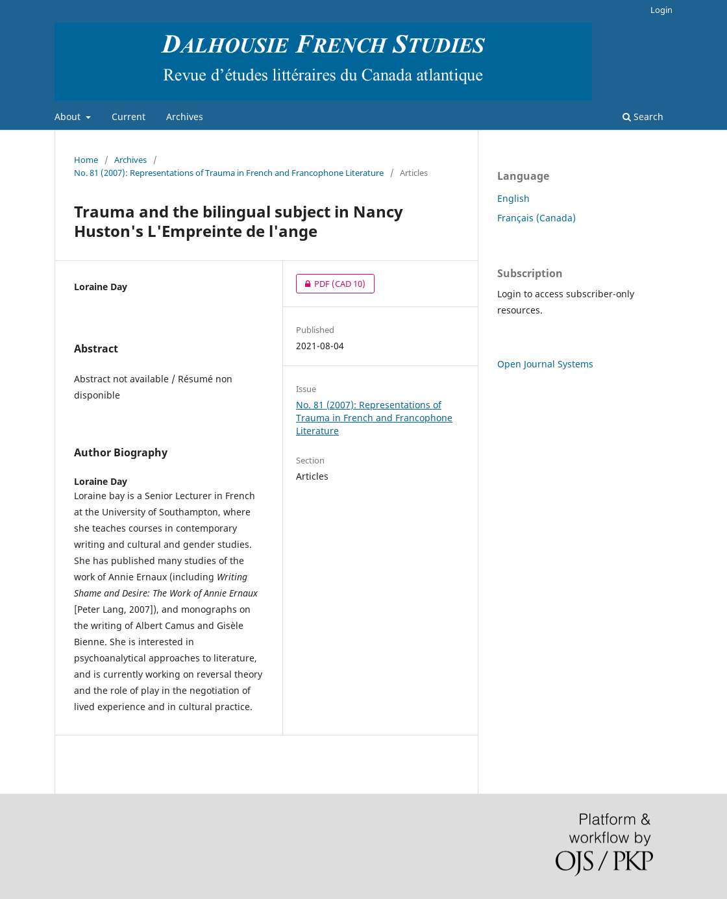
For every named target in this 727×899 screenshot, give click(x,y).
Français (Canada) (536, 218)
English (513, 198)
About (69, 116)
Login (661, 10)
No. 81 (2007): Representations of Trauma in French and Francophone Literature (229, 173)
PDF (330, 284)
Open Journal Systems (545, 364)
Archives (184, 116)
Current (128, 116)
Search (642, 116)
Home (86, 160)
